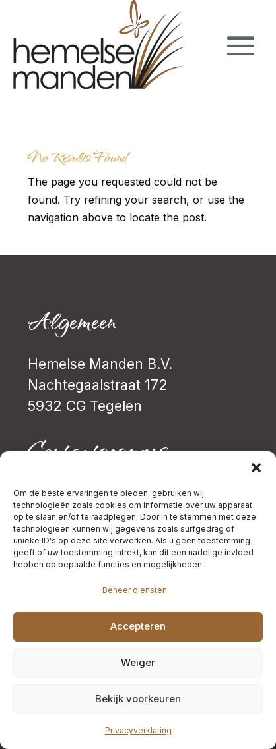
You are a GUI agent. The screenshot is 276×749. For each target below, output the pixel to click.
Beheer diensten (134, 590)
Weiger (138, 662)
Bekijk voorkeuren (138, 698)
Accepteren (138, 626)
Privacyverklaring (138, 730)
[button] (256, 467)
